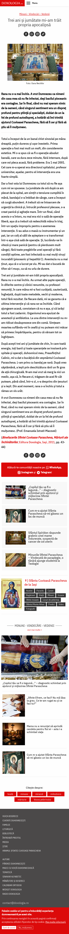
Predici (51, 604)
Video (61, 604)
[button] (32, 3)
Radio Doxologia (11, 894)
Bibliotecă (8, 833)
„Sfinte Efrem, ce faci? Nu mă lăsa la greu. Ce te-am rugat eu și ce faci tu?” (46, 700)
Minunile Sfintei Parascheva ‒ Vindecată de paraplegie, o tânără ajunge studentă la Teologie (45, 559)
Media (5, 842)
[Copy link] (43, 34)
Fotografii (30, 608)
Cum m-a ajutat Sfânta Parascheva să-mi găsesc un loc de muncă (45, 513)
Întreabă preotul (11, 838)
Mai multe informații (55, 922)
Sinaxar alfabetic (11, 876)
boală (10, 794)
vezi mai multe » (34, 629)
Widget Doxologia (12, 889)
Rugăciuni (30, 595)
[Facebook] (26, 34)
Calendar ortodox (12, 885)
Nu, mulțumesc (25, 927)
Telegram (46, 472)
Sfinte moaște (32, 599)
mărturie (22, 799)
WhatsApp (55, 467)
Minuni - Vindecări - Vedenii (34, 14)
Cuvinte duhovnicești (14, 820)
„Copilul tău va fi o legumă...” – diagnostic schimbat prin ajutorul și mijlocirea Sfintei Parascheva (43, 492)
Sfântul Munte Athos (35, 604)
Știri (5, 846)
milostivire (55, 794)
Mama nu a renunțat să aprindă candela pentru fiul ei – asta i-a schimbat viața (44, 729)
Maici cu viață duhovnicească (18, 868)
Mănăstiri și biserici (13, 881)
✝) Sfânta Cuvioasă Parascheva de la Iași (45, 582)
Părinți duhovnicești (13, 863)
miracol (39, 794)
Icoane (61, 595)
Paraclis (40, 590)
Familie (6, 825)
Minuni (51, 595)
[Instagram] (37, 34)
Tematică (7, 872)
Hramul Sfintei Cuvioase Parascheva (21, 851)
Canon (50, 590)
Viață (41, 595)
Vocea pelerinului (42, 799)
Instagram (27, 472)
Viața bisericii (10, 816)
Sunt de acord (9, 927)
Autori (6, 859)
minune (24, 794)
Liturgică (7, 829)
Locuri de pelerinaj (51, 599)
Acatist (29, 590)
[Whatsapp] (31, 34)
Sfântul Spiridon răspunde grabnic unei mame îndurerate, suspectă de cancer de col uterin (44, 537)
